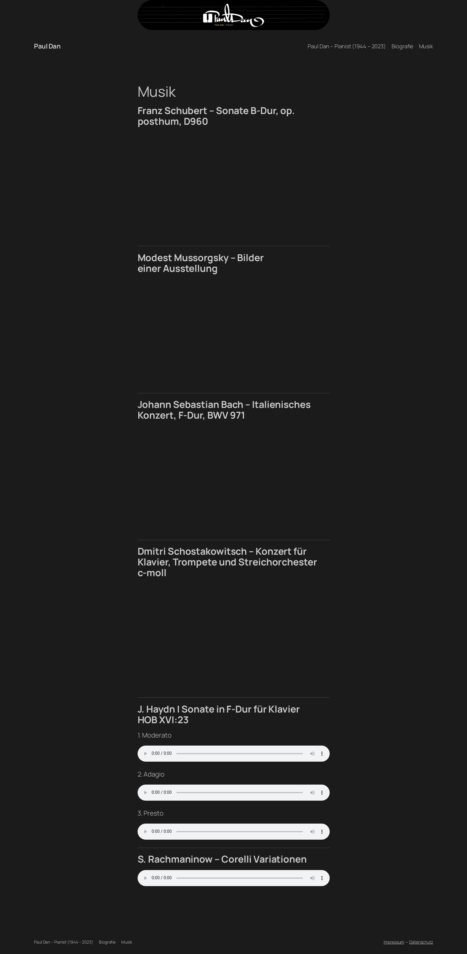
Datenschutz (421, 942)
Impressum (394, 942)
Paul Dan (47, 46)
